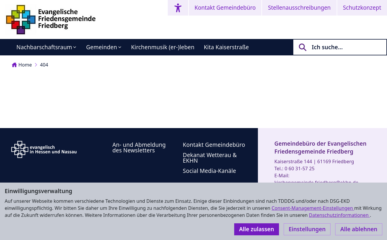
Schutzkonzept (362, 7)
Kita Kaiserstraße (226, 47)
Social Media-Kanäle (209, 171)
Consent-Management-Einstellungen (313, 208)
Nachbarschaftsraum (44, 47)
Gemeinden (101, 47)
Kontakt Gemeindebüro (225, 7)
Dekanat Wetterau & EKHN (210, 157)
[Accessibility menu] (178, 8)
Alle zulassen (256, 229)
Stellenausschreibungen (299, 7)
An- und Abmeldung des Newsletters (139, 147)
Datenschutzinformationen (339, 215)
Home (22, 65)
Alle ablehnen (358, 229)
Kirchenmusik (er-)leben (162, 47)
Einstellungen (307, 229)
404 (44, 65)
